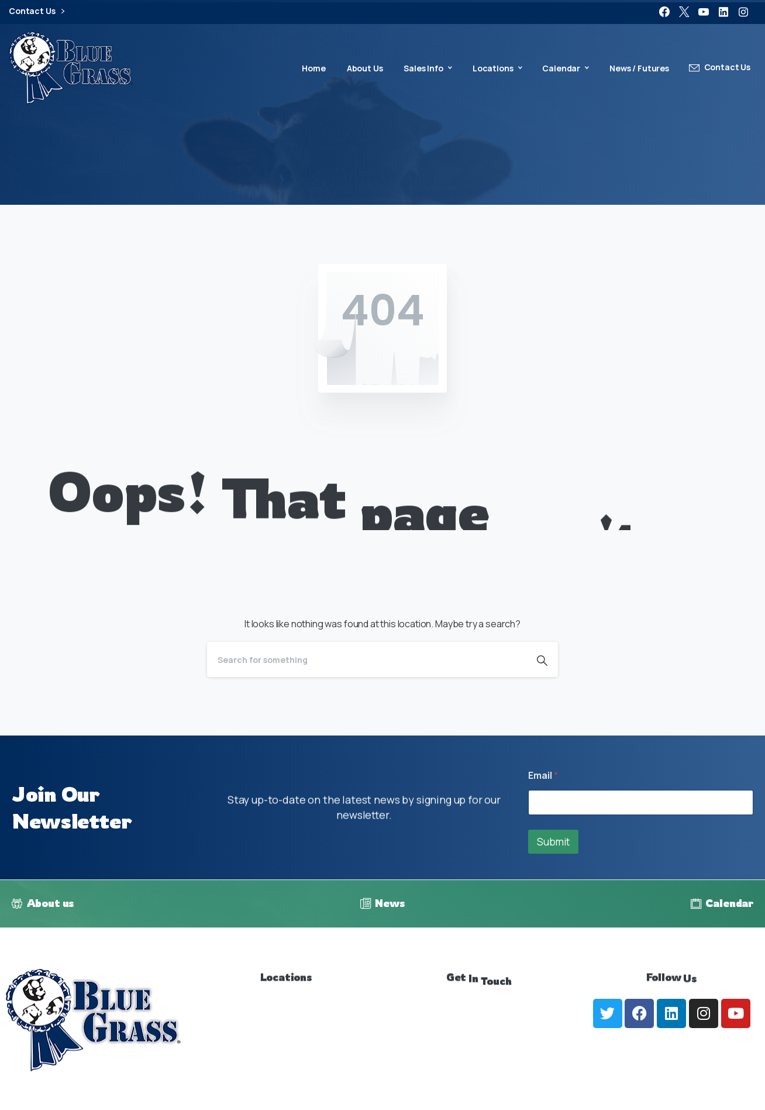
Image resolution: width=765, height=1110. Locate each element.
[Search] (366, 659)
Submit (553, 841)
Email (543, 775)
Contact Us (36, 11)
